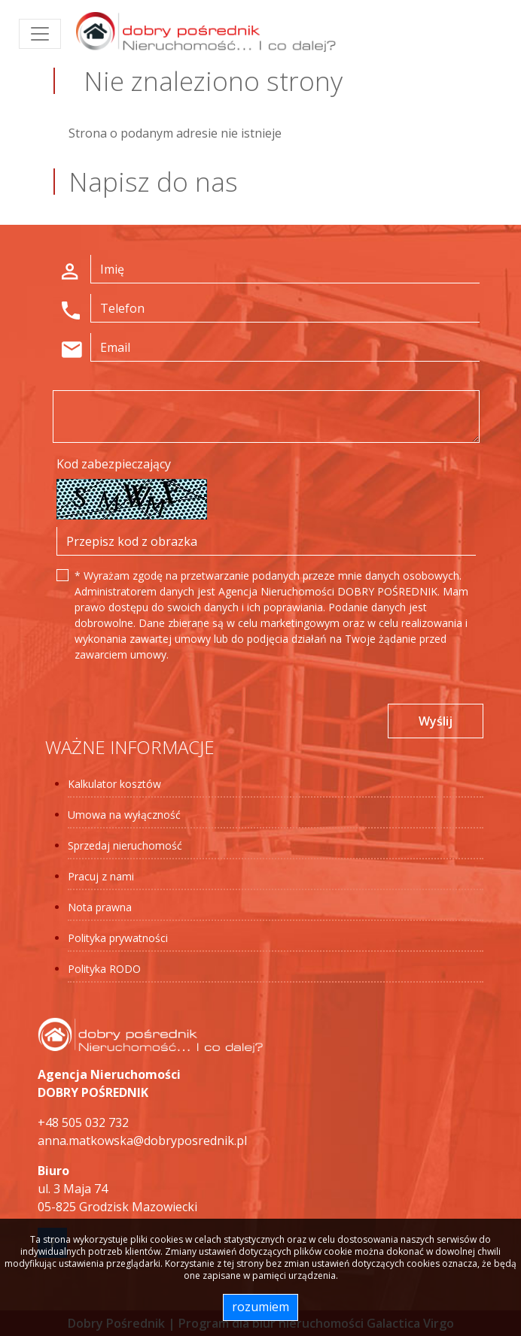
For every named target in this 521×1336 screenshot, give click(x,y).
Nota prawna (100, 907)
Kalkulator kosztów (114, 784)
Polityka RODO (104, 969)
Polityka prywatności (118, 938)
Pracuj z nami (101, 876)
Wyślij (435, 721)
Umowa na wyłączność (124, 814)
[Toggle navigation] (40, 34)
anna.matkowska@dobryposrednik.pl (142, 1140)
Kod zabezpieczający (113, 464)
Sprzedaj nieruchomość (125, 845)
